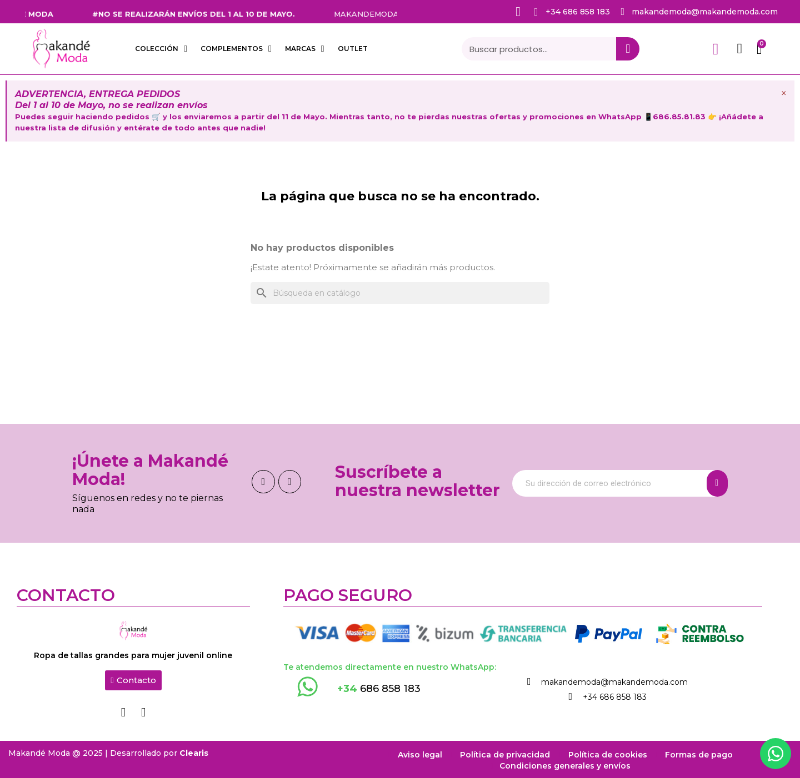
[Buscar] (400, 293)
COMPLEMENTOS (236, 49)
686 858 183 (379, 689)
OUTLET (353, 48)
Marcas (304, 49)
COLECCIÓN (161, 49)
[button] (133, 680)
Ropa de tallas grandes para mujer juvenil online (133, 655)
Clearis (193, 751)
